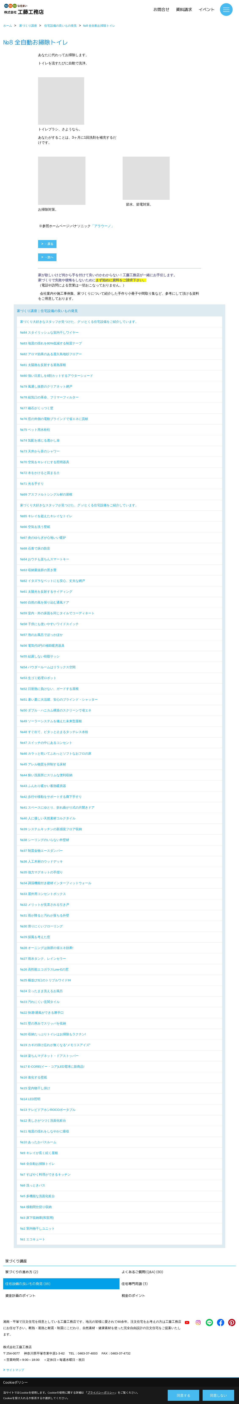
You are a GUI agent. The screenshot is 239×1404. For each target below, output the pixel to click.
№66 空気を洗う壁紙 (35, 527)
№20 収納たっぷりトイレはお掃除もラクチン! (53, 1034)
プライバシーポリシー (101, 1392)
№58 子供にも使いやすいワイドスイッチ (49, 624)
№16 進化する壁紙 (33, 1077)
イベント (207, 9)
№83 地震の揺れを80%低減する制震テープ (51, 343)
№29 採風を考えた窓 (35, 937)
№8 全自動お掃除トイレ (37, 1163)
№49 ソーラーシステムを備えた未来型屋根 (51, 721)
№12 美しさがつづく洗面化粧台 (43, 1120)
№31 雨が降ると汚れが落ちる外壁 (44, 915)
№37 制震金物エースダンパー (41, 850)
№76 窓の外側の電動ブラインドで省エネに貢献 (54, 419)
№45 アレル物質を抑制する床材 (43, 764)
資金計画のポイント (20, 1295)
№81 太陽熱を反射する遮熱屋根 (43, 365)
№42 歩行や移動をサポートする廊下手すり (51, 796)
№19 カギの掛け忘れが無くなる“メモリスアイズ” (55, 1045)
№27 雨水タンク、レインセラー (43, 958)
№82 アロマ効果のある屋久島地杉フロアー (51, 354)
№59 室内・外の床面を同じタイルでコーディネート (57, 613)
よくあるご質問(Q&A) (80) (142, 1272)
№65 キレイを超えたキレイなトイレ (46, 516)
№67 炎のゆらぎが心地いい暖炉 (43, 537)
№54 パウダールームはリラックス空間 (48, 667)
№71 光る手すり (32, 483)
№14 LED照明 (30, 1099)
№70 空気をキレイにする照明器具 (44, 462)
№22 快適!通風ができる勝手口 (42, 1012)
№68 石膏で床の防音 (35, 548)
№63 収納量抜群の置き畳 (38, 570)
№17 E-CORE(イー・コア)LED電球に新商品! (52, 1066)
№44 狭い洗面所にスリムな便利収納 (46, 775)
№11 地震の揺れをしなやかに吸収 (44, 1131)
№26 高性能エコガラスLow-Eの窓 (44, 969)
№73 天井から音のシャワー (40, 451)
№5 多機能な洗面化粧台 (37, 1196)
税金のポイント (133, 1295)
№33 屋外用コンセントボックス (43, 894)
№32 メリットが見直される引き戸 (44, 904)
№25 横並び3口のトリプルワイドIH (45, 980)
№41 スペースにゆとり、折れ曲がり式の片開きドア (57, 807)
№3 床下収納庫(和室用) (37, 1217)
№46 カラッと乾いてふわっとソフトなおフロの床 (55, 753)
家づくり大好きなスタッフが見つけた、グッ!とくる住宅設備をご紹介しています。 (79, 321)
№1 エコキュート (32, 1239)
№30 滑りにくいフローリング (41, 926)
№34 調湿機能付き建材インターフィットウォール (55, 883)
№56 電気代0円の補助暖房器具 (42, 645)
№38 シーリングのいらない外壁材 (44, 840)
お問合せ (161, 9)
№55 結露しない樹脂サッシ (40, 656)
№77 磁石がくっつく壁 (36, 408)
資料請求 (184, 9)
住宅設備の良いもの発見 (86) (27, 1283)
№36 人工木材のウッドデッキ (41, 861)
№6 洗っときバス (32, 1185)
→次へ (48, 257)
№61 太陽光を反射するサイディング (46, 591)
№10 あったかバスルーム (38, 1142)
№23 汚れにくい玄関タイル (40, 1002)
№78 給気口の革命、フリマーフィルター (49, 397)
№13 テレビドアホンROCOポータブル (48, 1109)
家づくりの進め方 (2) (21, 1272)
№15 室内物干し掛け (35, 1088)
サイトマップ (15, 1370)
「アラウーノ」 (102, 226)
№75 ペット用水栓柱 (35, 429)
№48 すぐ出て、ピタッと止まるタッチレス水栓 (54, 732)
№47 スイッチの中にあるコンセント (46, 742)
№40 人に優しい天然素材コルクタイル (48, 818)
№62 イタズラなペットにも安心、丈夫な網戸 (52, 581)
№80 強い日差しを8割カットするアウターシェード (56, 375)
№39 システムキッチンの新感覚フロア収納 (51, 829)
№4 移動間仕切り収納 (36, 1207)
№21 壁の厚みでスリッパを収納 (43, 1023)
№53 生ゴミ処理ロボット (38, 678)
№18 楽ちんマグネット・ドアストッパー (49, 1055)
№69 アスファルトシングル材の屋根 (46, 494)
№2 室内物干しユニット (37, 1228)
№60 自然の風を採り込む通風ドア (44, 602)
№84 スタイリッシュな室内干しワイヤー (49, 332)
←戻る (48, 244)
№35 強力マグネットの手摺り (41, 872)
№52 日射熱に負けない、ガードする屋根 (49, 688)
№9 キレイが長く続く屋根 (39, 1153)
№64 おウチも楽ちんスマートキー (44, 559)
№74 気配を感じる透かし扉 (40, 440)
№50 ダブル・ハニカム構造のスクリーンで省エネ (55, 710)
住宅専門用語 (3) (135, 1283)
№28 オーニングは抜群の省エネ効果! (46, 948)
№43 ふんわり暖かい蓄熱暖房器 (43, 786)
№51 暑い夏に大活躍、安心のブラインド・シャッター (59, 699)
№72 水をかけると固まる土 (40, 473)
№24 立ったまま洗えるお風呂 (41, 991)
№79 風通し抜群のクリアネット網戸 (46, 386)
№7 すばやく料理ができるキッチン (45, 1174)
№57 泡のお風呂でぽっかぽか (41, 634)
